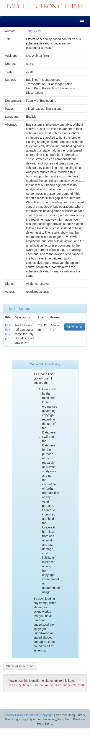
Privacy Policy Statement (21, 715)
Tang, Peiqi (33, 31)
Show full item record (20, 666)
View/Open (74, 327)
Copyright (46, 715)
